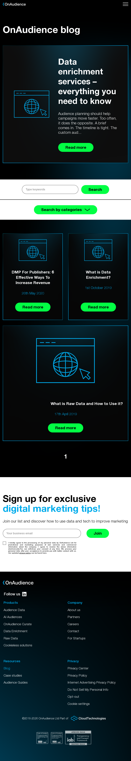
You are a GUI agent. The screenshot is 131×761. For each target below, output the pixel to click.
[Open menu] (125, 4)
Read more (32, 307)
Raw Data (11, 638)
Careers (73, 624)
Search (95, 189)
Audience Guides (16, 682)
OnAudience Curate (18, 624)
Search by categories (65, 209)
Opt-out (73, 696)
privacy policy (25, 553)
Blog (7, 668)
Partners (74, 617)
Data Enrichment (15, 631)
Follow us (15, 594)
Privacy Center (78, 668)
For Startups (76, 638)
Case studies (13, 675)
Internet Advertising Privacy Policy (92, 682)
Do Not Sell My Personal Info (88, 689)
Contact (73, 631)
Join (98, 533)
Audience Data (14, 610)
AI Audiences (13, 617)
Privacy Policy (77, 675)
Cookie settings (79, 704)
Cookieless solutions (18, 645)
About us (74, 610)
